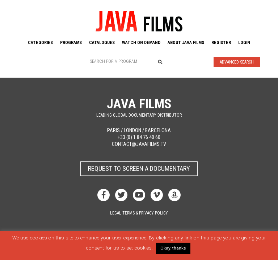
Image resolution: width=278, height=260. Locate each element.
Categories (40, 42)
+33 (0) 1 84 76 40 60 (139, 137)
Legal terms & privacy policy (139, 213)
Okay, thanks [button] (173, 248)
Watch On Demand (141, 42)
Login (244, 42)
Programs (71, 42)
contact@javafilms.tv (139, 144)
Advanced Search (237, 62)
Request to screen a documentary (139, 168)
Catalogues (102, 42)
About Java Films (186, 42)
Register (221, 42)
